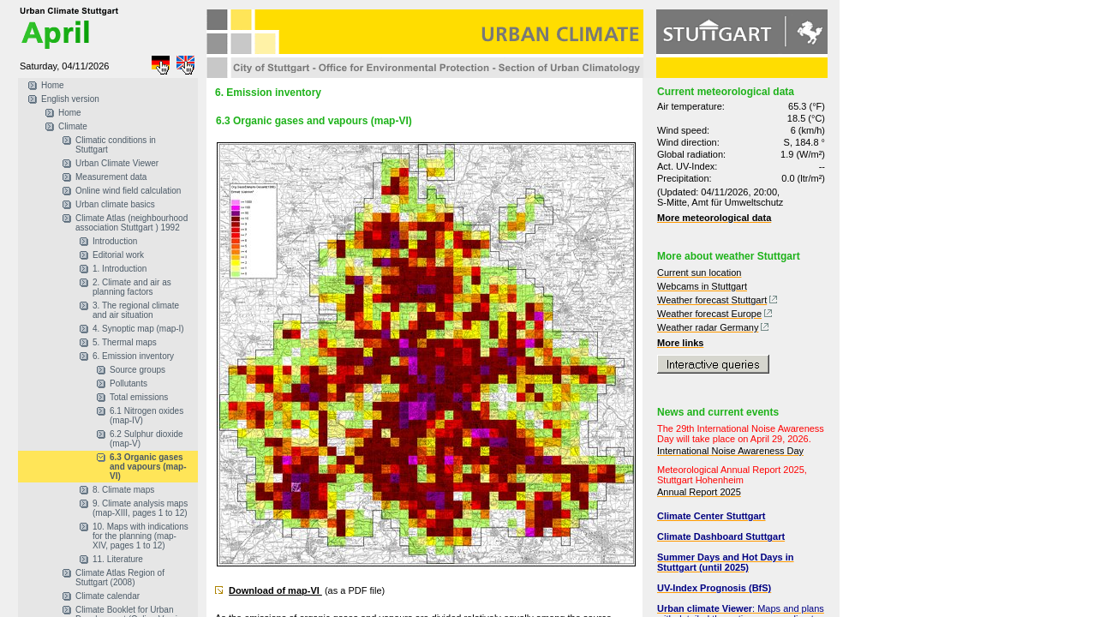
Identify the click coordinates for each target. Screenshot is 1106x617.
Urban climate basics (115, 204)
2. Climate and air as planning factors (132, 287)
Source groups (137, 369)
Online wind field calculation (128, 190)
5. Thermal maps (125, 342)
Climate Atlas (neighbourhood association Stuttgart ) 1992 (131, 222)
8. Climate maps (123, 489)
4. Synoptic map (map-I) (138, 328)
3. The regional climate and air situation (136, 310)
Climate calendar (107, 596)
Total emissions (139, 397)
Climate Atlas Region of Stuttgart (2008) (119, 577)
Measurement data (110, 177)
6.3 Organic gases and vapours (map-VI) (148, 466)
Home (52, 85)
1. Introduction (119, 268)
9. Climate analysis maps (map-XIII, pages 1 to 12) (140, 508)
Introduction (115, 241)
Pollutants (128, 383)
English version (70, 99)
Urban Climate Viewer (116, 163)
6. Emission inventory (133, 356)
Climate (72, 126)
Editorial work (118, 255)
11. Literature (118, 559)
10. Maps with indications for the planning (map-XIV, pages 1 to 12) (140, 536)
